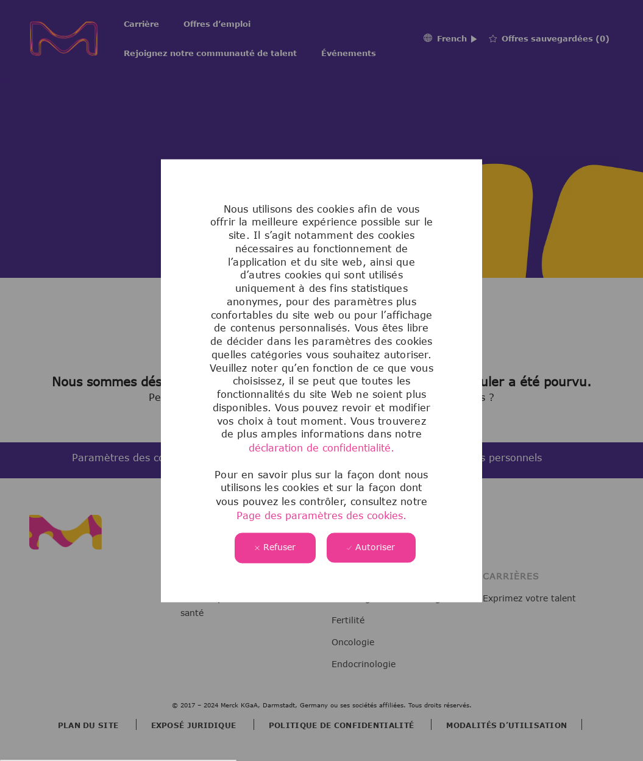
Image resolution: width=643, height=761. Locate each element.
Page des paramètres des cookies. (321, 515)
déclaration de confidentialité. (321, 447)
